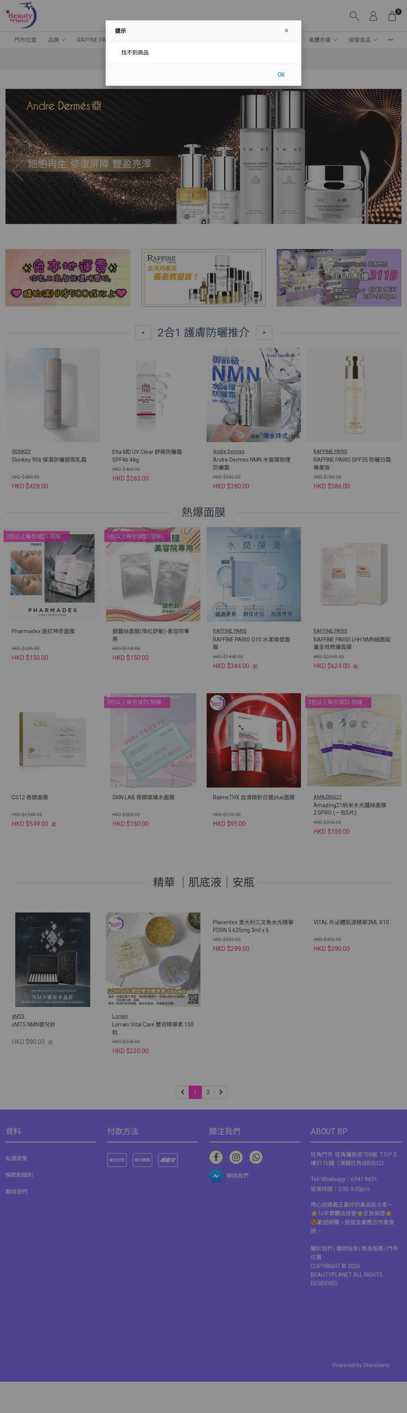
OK (281, 75)
